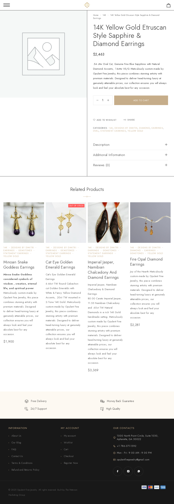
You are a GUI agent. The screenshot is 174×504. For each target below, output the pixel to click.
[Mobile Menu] (6, 5)
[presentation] (21, 304)
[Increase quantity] (109, 100)
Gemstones (25, 250)
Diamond (144, 128)
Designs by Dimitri (126, 128)
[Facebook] (117, 471)
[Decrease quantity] (95, 100)
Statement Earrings (113, 130)
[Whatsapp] (138, 471)
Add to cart (141, 100)
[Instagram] (128, 471)
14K (104, 15)
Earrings (157, 128)
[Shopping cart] (169, 6)
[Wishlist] (105, 120)
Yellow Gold (135, 130)
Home (95, 15)
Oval (96, 130)
